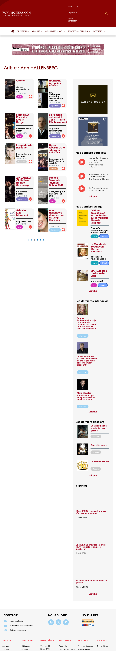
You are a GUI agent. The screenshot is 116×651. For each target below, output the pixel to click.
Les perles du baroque (24, 131)
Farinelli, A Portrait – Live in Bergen (22, 103)
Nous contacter (80, 6)
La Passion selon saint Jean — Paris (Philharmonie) (58, 103)
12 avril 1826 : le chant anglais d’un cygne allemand (91, 497)
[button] (37, 17)
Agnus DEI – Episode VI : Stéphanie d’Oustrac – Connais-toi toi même (98, 148)
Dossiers (99, 16)
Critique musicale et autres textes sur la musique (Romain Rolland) (99, 201)
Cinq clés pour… (99, 430)
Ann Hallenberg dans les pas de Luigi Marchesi (56, 200)
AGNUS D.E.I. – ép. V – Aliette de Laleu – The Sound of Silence (99, 161)
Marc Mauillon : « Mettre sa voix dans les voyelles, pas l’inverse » (86, 381)
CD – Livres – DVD (55, 16)
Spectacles (23, 16)
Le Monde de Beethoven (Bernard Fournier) (98, 233)
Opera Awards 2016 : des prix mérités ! (57, 134)
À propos (64, 6)
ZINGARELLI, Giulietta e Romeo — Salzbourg (23, 166)
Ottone (20, 65)
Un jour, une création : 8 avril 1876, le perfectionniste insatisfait (90, 532)
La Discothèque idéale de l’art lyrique (99, 413)
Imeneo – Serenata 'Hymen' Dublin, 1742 (56, 166)
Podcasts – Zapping (79, 16)
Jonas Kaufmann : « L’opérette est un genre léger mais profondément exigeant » (87, 345)
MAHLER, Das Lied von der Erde (99, 258)
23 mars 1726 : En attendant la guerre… (91, 566)
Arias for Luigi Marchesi (22, 198)
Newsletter (51, 6)
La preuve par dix (100, 447)
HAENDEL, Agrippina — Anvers (56, 68)
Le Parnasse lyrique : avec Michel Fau (98, 174)
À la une (37, 16)
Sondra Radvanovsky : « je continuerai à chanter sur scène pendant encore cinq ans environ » (86, 308)
